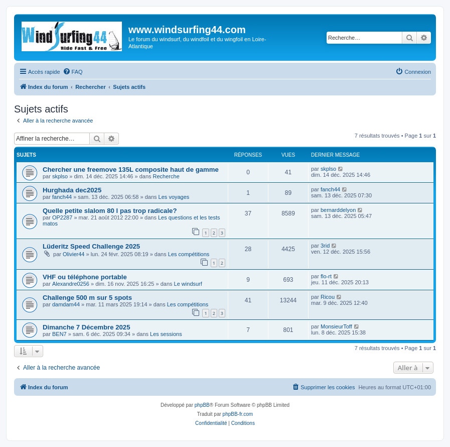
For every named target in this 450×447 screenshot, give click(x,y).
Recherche (166, 176)
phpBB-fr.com (238, 414)
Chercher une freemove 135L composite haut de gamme (131, 169)
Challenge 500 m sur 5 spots (87, 297)
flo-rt (326, 276)
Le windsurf (188, 284)
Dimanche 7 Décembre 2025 (86, 327)
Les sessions (166, 334)
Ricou (328, 297)
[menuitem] (73, 72)
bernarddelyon (338, 210)
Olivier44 (73, 254)
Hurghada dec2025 (72, 190)
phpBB (202, 405)
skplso (60, 176)
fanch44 (62, 197)
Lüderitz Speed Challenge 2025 (91, 246)
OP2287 (62, 217)
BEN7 (59, 334)
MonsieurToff (336, 326)
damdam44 (66, 304)
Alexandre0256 (70, 284)
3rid (325, 246)
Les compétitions (189, 254)
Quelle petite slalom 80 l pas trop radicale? (110, 210)
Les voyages (174, 197)
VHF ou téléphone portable (85, 277)
